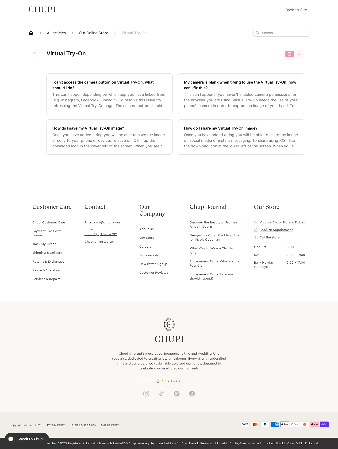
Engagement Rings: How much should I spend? (213, 276)
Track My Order (44, 244)
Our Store (146, 237)
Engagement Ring (176, 353)
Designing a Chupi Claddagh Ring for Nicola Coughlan (215, 237)
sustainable (162, 363)
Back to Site (296, 10)
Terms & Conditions (83, 424)
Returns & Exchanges (48, 261)
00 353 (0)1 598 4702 (100, 234)
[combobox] (282, 33)
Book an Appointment (276, 230)
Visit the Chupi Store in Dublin (282, 222)
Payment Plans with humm (46, 233)
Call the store (270, 237)
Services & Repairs (46, 279)
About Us (146, 229)
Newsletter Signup (153, 264)
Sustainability (149, 255)
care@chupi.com (107, 222)
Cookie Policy (110, 424)
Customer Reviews (153, 272)
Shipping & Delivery (47, 252)
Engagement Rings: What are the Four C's (214, 263)
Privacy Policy (56, 424)
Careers (145, 246)
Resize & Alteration (46, 270)
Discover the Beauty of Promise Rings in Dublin (213, 224)
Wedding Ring (208, 353)
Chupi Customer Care (48, 222)
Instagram (106, 241)
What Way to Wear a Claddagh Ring (213, 250)
